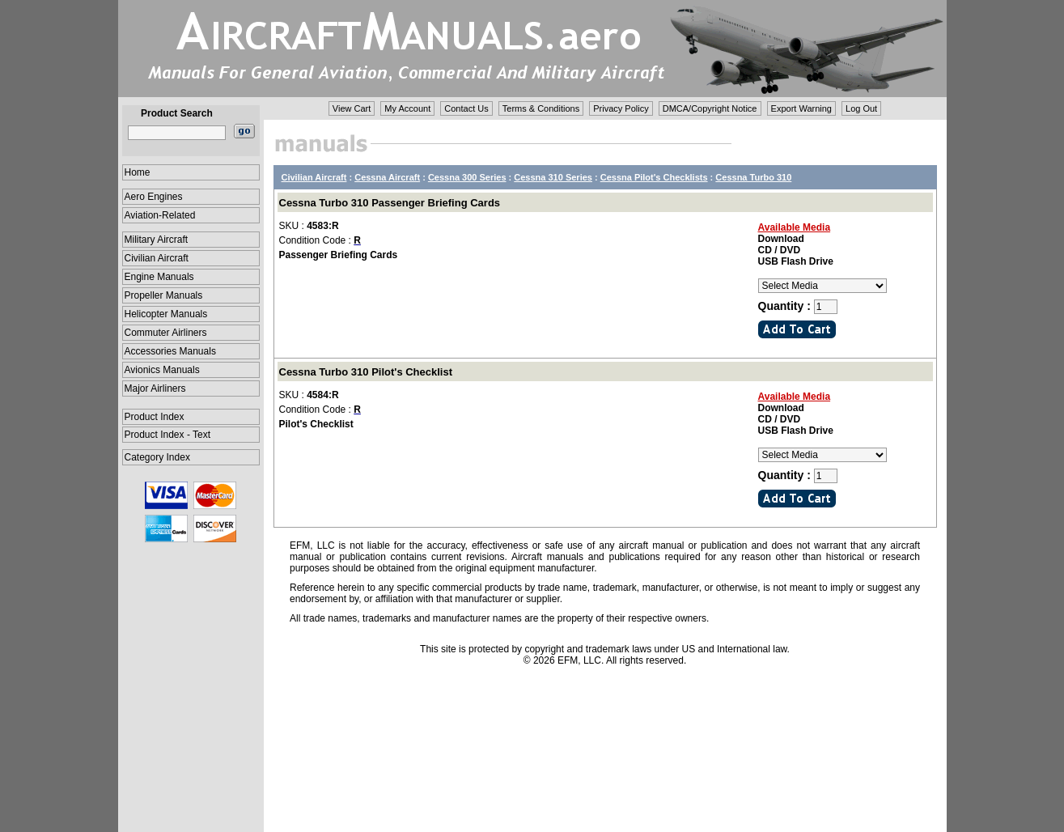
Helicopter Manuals (166, 314)
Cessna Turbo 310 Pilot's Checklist (366, 372)
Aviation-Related (160, 215)
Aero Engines (154, 196)
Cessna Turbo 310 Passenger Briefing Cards (390, 203)
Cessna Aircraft (387, 177)
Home (137, 172)
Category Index (157, 457)
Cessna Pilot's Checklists (654, 177)
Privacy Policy (620, 108)
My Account (407, 108)
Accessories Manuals (170, 351)
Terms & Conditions (540, 108)
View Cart (352, 108)
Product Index (154, 416)
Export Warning (801, 108)
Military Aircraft (157, 239)
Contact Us (466, 108)
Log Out (861, 108)
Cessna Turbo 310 (753, 177)
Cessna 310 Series (553, 177)
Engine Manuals (159, 276)
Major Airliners (155, 388)
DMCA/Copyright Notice (710, 108)
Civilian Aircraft (157, 258)
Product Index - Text (168, 434)
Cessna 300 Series (467, 177)
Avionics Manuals (162, 370)
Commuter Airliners (166, 332)
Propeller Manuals (164, 295)
